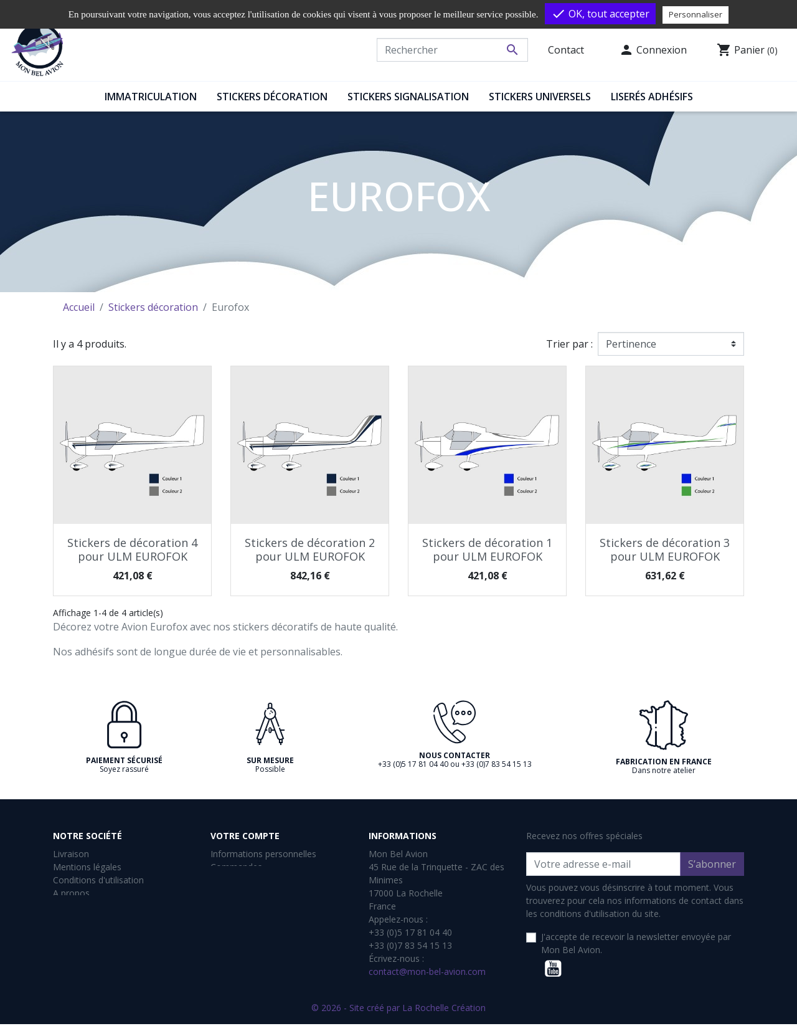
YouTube (552, 968)
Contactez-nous (85, 945)
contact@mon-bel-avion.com (427, 971)
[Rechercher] (452, 50)
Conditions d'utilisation (98, 880)
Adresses (228, 893)
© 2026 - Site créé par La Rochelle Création (398, 1009)
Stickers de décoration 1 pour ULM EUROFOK (487, 549)
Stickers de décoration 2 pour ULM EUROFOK (310, 549)
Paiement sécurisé (90, 906)
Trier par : (569, 344)
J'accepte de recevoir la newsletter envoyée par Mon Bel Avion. (636, 943)
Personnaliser (695, 14)
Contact (566, 50)
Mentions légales (87, 867)
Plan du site (76, 958)
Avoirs (222, 880)
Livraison (71, 854)
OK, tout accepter (600, 13)
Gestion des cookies (93, 919)
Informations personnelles (263, 854)
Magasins (72, 971)
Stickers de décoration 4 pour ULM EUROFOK (132, 549)
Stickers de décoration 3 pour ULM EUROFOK (665, 549)
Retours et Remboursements (111, 932)
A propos (71, 893)
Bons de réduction (247, 906)
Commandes (236, 867)
